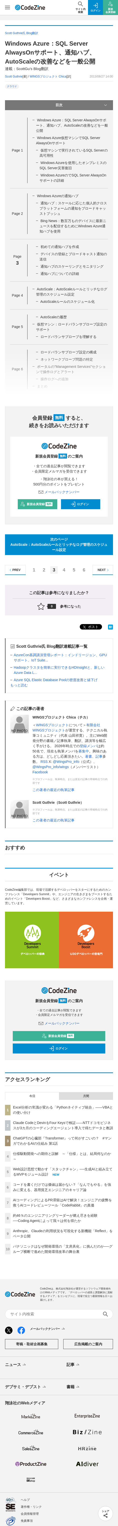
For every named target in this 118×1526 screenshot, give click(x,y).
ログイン (79, 504)
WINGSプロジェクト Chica (48, 76)
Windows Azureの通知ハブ (57, 196)
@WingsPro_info (66, 762)
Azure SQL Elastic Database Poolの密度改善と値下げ (56, 680)
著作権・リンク (31, 1507)
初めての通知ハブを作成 (59, 247)
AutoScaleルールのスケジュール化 (67, 302)
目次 (82, 105)
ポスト (90, 627)
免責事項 (27, 1521)
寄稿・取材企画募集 (32, 1344)
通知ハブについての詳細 (59, 274)
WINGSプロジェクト (52, 725)
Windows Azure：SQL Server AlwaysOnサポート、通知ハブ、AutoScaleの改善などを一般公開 (72, 125)
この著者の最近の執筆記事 (53, 790)
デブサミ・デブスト (26, 1387)
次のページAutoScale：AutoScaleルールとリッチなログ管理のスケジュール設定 (59, 544)
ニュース (16, 1365)
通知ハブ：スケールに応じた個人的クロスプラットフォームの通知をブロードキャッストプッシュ (73, 208)
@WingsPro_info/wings (50, 767)
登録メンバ (88, 746)
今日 (32, 1096)
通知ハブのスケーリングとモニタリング (72, 266)
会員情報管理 (30, 1514)
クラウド (12, 86)
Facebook (40, 772)
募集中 (83, 751)
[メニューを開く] (7, 7)
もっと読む (19, 685)
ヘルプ (25, 1500)
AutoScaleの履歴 (53, 317)
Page (17, 150)
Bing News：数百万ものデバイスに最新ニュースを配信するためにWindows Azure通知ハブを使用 (73, 226)
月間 (86, 1096)
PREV (14, 570)
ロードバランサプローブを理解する (68, 337)
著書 (88, 756)
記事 (99, 756)
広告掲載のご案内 (88, 1344)
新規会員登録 (36, 504)
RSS (44, 762)
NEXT (104, 570)
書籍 (73, 1387)
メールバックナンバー (59, 492)
